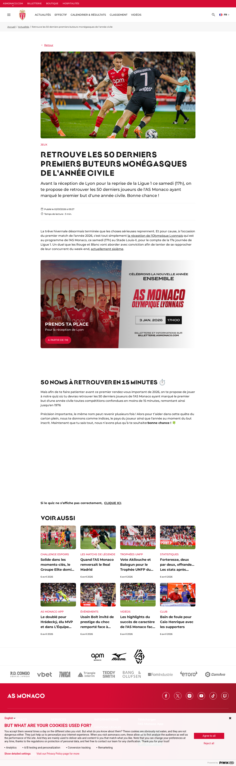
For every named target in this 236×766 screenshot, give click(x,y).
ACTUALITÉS (43, 14)
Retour (47, 45)
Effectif (61, 14)
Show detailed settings (17, 753)
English (10, 718)
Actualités (23, 26)
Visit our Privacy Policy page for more (58, 753)
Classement (118, 14)
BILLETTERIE (34, 3)
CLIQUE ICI (112, 503)
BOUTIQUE (52, 3)
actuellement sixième (107, 249)
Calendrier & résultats (88, 14)
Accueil (11, 26)
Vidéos (136, 14)
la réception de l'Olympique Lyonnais (155, 235)
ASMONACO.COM (13, 3)
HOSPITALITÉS (71, 3)
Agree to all (209, 735)
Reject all (209, 743)
